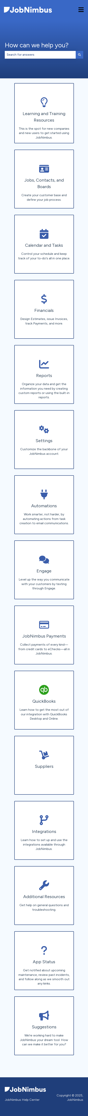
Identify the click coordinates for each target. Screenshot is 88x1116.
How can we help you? (37, 45)
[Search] (79, 54)
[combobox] (40, 54)
